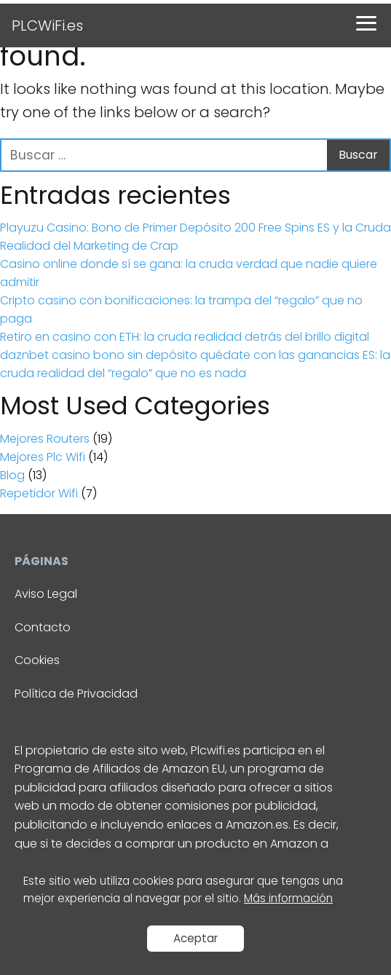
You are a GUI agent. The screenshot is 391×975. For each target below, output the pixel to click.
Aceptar (195, 938)
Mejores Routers (45, 438)
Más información (288, 898)
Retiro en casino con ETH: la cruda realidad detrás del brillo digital (184, 336)
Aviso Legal (46, 593)
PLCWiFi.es (47, 25)
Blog (12, 475)
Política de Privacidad (76, 693)
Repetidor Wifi (39, 493)
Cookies (37, 660)
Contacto (43, 627)
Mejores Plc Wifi (42, 457)
